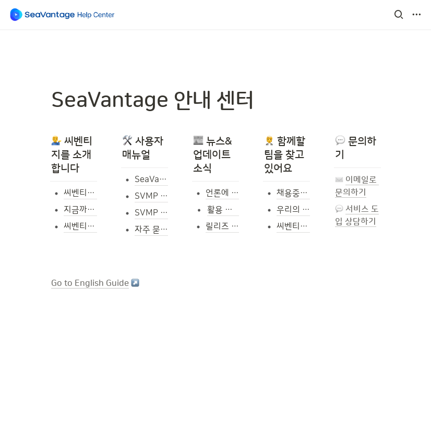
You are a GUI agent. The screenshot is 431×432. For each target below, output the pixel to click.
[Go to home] (62, 14)
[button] (398, 14)
